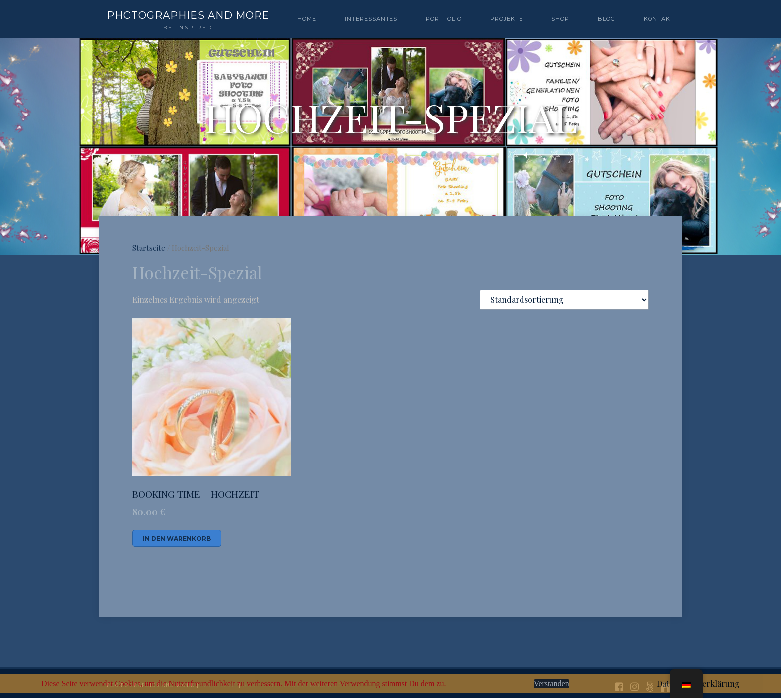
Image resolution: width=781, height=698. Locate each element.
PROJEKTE (506, 18)
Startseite (148, 248)
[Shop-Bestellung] (564, 300)
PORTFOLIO (444, 18)
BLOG (606, 18)
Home (306, 18)
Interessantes (371, 18)
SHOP (560, 18)
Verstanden (551, 683)
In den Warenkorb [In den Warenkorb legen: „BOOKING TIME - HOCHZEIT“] (177, 538)
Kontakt (659, 18)
